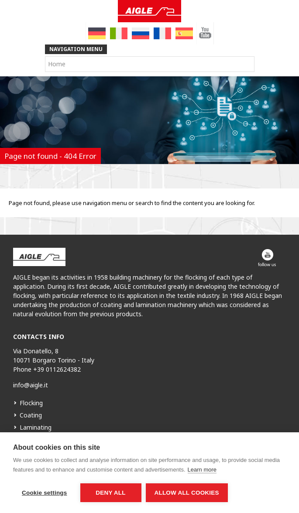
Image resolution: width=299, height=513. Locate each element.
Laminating (36, 427)
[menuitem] (97, 33)
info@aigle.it (30, 385)
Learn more (202, 469)
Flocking (31, 403)
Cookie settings (44, 492)
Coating (31, 415)
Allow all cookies (187, 492)
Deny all (110, 492)
